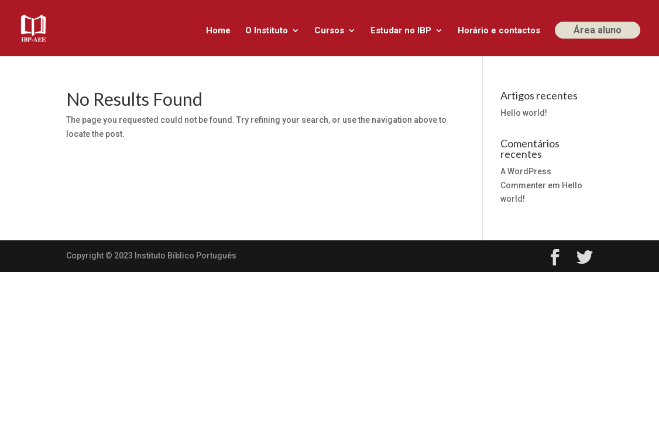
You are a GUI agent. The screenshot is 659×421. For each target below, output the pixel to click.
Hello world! (523, 113)
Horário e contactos (499, 31)
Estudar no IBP (400, 31)
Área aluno (598, 30)
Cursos (329, 31)
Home (218, 31)
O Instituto (266, 31)
